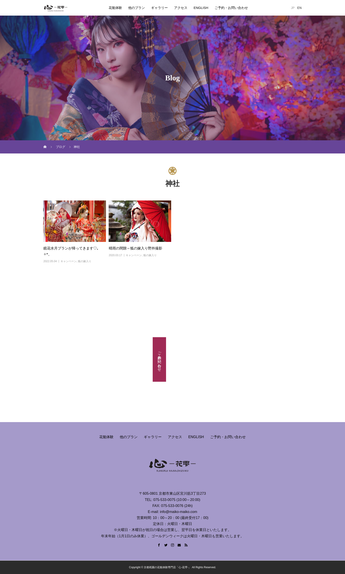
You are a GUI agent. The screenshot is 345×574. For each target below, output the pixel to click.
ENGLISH (201, 8)
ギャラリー (159, 8)
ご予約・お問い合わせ (231, 8)
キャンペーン (69, 261)
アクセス (180, 8)
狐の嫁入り (84, 261)
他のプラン (136, 8)
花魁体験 (115, 8)
